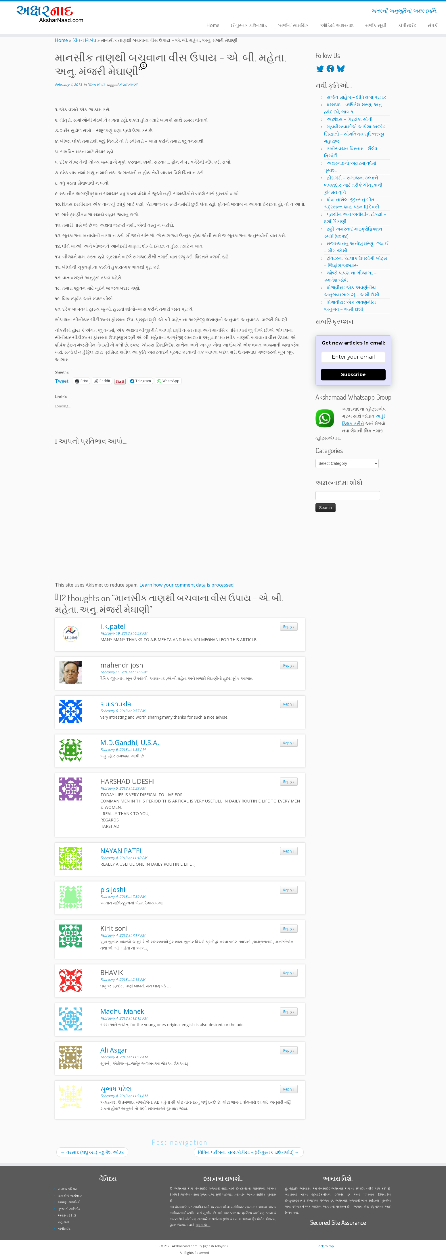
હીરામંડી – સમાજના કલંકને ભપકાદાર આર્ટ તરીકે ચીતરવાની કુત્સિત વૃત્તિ (353, 185)
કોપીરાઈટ (407, 25)
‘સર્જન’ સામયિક (293, 25)
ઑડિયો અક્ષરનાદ (337, 25)
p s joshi (112, 889)
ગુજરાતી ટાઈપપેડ (69, 1208)
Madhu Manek (122, 1011)
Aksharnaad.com (185, 1246)
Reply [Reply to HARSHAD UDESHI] (289, 781)
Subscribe (353, 374)
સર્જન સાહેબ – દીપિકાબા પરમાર (356, 97)
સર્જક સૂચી (375, 25)
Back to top (325, 1246)
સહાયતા (63, 1222)
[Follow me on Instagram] (129, 12)
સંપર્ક (432, 25)
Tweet (61, 380)
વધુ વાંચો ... (203, 1225)
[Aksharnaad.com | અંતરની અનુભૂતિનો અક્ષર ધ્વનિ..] (51, 13)
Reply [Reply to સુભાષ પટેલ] (289, 1089)
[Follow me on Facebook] (126, 12)
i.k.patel (112, 626)
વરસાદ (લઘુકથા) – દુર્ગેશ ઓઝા (92, 1152)
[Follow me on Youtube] (133, 12)
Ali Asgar (114, 1050)
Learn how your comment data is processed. (186, 585)
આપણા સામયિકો (69, 1202)
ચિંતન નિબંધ (84, 40)
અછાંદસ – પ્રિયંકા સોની (350, 119)
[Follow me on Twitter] (122, 12)
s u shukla (115, 703)
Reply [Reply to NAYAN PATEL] (289, 851)
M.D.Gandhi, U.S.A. (129, 742)
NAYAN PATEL (121, 850)
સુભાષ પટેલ (115, 1088)
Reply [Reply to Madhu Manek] (289, 1011)
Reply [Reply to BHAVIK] (289, 972)
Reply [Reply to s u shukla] (289, 704)
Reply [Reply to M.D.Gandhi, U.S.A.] (289, 742)
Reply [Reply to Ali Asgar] (289, 1050)
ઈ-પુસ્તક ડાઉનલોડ (249, 25)
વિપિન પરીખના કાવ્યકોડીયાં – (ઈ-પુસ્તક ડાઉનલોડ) (248, 1152)
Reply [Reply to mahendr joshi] (289, 665)
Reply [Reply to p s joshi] (289, 889)
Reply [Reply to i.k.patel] (289, 626)
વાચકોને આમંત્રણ (70, 1195)
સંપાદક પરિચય (68, 1189)
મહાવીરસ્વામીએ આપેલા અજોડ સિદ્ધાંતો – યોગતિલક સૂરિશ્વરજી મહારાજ (354, 133)
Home (212, 25)
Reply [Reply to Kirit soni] (289, 928)
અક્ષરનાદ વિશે (67, 1215)
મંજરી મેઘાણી (128, 84)
